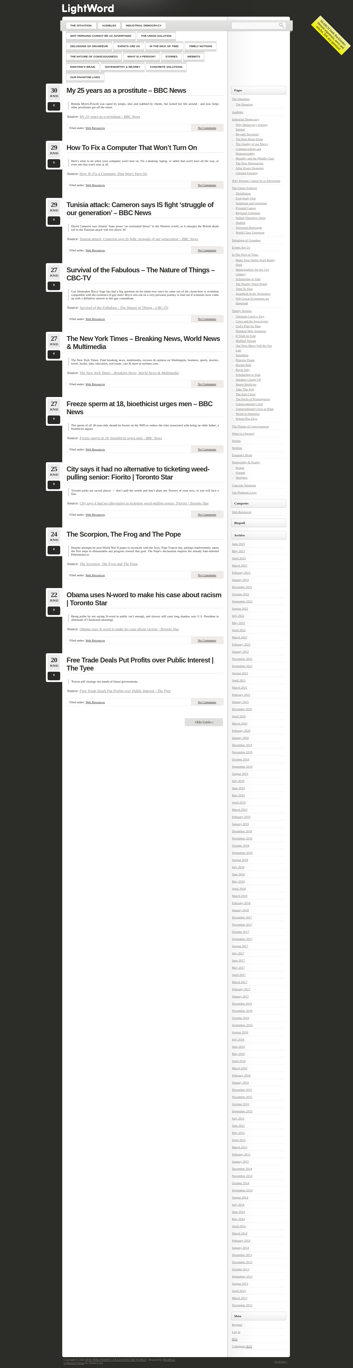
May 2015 (238, 1132)
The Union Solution (244, 188)
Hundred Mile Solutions (251, 331)
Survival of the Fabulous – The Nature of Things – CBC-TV (140, 274)
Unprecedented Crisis (249, 404)
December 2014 (242, 1168)
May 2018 (238, 881)
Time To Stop (244, 288)
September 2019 (242, 766)
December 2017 (242, 917)
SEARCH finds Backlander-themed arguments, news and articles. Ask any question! (331, 35)
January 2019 (240, 824)
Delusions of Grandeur (246, 240)
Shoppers (241, 477)
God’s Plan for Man (248, 326)
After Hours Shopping (250, 168)
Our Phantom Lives (244, 492)
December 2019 (242, 745)
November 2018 (242, 838)
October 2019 (240, 759)
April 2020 (239, 716)
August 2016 (240, 1032)
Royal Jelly (243, 369)
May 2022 (238, 623)
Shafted (240, 222)
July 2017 (238, 953)
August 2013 (240, 1283)
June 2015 (238, 1125)
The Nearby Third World (251, 284)
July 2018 (238, 867)
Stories (236, 440)
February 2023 (241, 572)
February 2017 (241, 989)
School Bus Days (247, 418)
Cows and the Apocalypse (252, 321)
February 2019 (241, 816)
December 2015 (242, 1089)
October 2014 (240, 1183)
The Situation (244, 104)
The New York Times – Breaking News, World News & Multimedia (143, 342)
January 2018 (240, 910)
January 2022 (240, 651)
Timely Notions (242, 311)
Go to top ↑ (280, 1361)
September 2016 (242, 1025)
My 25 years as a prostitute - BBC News (110, 116)
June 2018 (238, 874)
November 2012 (242, 1305)
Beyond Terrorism (247, 134)
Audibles (237, 112)
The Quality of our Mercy (252, 144)
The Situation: (241, 99)
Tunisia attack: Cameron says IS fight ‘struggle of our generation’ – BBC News (140, 209)
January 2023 (240, 579)
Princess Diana (245, 360)
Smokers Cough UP (248, 379)
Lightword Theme (74, 1363)
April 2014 (239, 1226)
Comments (242, 1346)
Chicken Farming (247, 173)
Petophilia (242, 355)
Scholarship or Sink (248, 279)
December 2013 (242, 1255)
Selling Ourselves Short (251, 217)
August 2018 (240, 860)
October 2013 (240, 1269)
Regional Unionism (248, 213)
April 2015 (239, 1140)
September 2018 (242, 852)
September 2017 (242, 939)
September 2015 (242, 1111)
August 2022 (240, 608)
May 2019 (238, 795)
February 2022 (241, 644)
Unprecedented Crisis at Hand (255, 409)
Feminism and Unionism (251, 203)
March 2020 (239, 723)
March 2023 (239, 565)
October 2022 (240, 594)
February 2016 (241, 1075)
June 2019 (238, 788)
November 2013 (242, 1262)
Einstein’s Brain (242, 455)
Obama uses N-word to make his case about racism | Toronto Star (144, 599)
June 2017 (238, 960)
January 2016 (240, 1082)
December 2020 (242, 709)
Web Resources (95, 128)
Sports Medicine (246, 384)
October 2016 (240, 1018)
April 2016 (239, 1061)
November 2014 (242, 1176)
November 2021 (242, 658)
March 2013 (239, 1298)
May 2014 (238, 1219)
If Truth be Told (246, 336)
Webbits (237, 448)
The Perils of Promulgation (253, 399)
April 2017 (239, 974)
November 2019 (242, 752)
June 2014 (238, 1211)
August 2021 (240, 673)
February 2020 (241, 730)
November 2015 (242, 1097)
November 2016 (242, 1010)
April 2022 (239, 630)
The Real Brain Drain (249, 139)
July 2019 (238, 781)
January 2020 (240, 737)
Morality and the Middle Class (255, 158)
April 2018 (239, 888)
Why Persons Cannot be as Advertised (256, 180)
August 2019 (240, 773)
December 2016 (242, 1003)
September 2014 (242, 1190)
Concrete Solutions (244, 485)
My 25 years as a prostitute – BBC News (126, 90)
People (240, 467)
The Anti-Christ (246, 394)
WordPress (169, 1359)
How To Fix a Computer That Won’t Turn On (132, 147)
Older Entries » (204, 722)
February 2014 (241, 1240)
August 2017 (240, 946)
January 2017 (240, 996)
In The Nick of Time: (245, 254)
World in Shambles (248, 413)
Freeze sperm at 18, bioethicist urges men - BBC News (121, 438)
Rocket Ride (243, 365)
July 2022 (238, 615)
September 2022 (242, 601)
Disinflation (243, 193)
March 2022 (239, 637)
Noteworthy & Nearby (246, 462)
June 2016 (238, 1046)
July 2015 (238, 1118)
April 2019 (239, 802)
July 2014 (238, 1204)
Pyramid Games (246, 208)
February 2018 (241, 903)
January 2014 (240, 1247)
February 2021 (241, 694)
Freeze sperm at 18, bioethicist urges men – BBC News (139, 408)
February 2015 (241, 1154)
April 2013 (239, 1290)
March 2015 (239, 1147)
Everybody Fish (246, 198)
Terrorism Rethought (249, 227)
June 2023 (238, 544)
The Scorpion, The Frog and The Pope (124, 534)
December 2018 (242, 831)
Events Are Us (241, 247)
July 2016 (238, 1039)
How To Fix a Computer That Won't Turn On (113, 174)
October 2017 (240, 931)
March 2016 (239, 1068)
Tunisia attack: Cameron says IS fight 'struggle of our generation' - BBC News (139, 239)
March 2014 (239, 1233)
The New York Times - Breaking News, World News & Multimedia (129, 373)
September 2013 (242, 1276)
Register (237, 1324)
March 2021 (239, 687)
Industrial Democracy (246, 119)
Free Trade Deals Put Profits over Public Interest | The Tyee (140, 664)
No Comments (207, 128)
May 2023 (238, 551)
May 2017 (238, 967)
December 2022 (242, 587)
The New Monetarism (250, 163)
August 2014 (240, 1197)
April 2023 (239, 558)
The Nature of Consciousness (250, 426)
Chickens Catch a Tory (250, 316)
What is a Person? (243, 433)
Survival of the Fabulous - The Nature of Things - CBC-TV (124, 307)
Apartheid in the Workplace (253, 293)
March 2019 (239, 809)
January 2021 (240, 702)
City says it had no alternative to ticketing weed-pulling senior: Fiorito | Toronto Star (138, 473)
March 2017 (239, 982)
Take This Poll (245, 389)
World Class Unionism (250, 232)
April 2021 (239, 680)
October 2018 (240, 845)
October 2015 (240, 1104)
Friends (240, 472)
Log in (236, 1332)
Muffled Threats (246, 340)
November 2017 (242, 924)
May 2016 (238, 1053)
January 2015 (240, 1161)
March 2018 (239, 895)
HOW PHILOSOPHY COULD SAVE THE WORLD (116, 1359)
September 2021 (242, 666)
